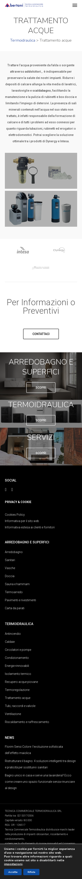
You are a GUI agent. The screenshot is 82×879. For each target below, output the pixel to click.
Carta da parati (14, 608)
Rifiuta (31, 872)
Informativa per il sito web (22, 521)
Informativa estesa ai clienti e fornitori (30, 527)
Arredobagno (14, 552)
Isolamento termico (18, 674)
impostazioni (13, 864)
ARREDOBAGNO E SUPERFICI (41, 367)
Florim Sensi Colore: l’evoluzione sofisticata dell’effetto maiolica (34, 750)
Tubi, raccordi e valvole (20, 706)
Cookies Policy (15, 514)
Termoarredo (14, 592)
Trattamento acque (17, 698)
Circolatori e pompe (18, 649)
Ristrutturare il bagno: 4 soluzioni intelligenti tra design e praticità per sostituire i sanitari (40, 764)
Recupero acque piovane (21, 682)
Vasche (10, 568)
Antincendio (13, 633)
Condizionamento (17, 657)
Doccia (9, 576)
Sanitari (10, 560)
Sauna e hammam (17, 584)
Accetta (12, 872)
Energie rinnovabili (17, 665)
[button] (74, 5)
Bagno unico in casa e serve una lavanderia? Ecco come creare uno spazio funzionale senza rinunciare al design (40, 782)
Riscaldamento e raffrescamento (27, 722)
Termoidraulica (22, 40)
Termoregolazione (17, 690)
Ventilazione (13, 714)
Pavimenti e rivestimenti (20, 600)
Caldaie (10, 641)
